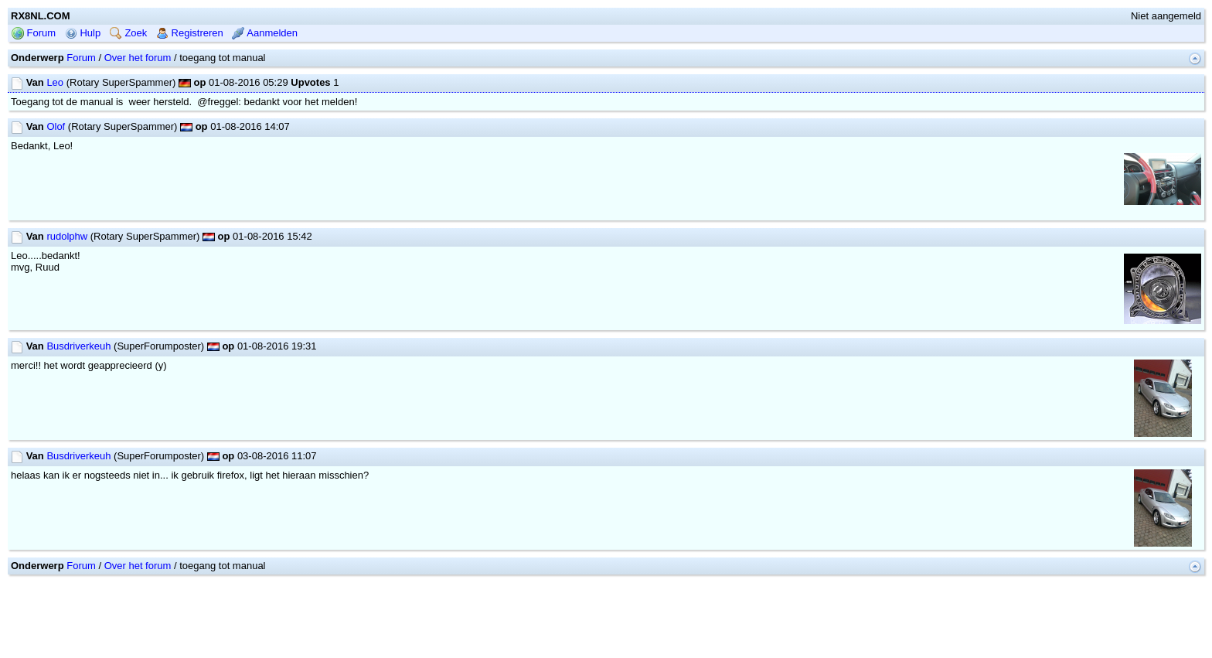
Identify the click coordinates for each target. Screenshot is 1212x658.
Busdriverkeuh (78, 346)
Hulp (82, 33)
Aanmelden (265, 33)
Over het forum (138, 57)
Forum (34, 33)
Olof (55, 126)
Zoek (129, 33)
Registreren (189, 33)
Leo (54, 82)
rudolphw (66, 236)
